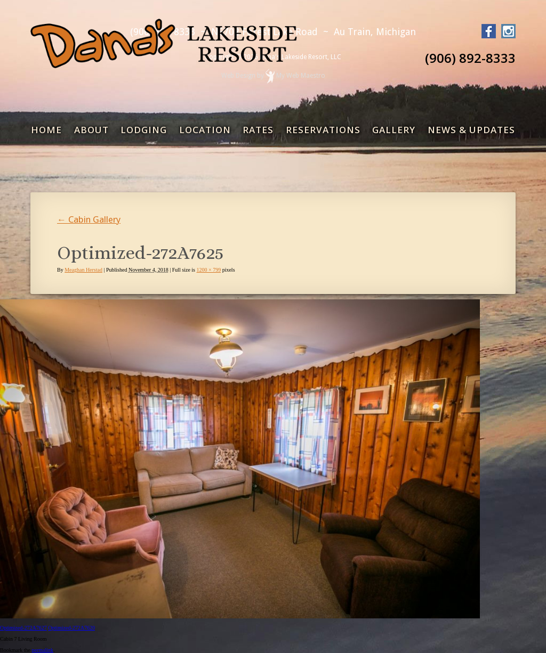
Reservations (323, 130)
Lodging (144, 130)
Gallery (393, 130)
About (91, 130)
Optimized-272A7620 (71, 628)
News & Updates (471, 130)
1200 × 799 (209, 270)
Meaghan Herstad (83, 270)
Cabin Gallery (89, 219)
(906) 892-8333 (470, 58)
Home (46, 130)
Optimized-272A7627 (23, 628)
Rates (258, 130)
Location (205, 130)
